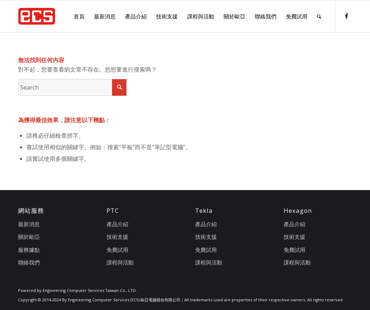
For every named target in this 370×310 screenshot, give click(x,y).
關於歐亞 (29, 236)
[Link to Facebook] (346, 15)
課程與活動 (120, 262)
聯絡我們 (29, 262)
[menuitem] (79, 16)
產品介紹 (117, 224)
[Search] (319, 16)
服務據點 (29, 249)
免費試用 (117, 249)
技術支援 (117, 236)
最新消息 (29, 224)
